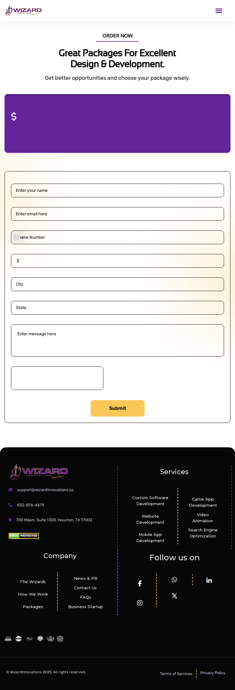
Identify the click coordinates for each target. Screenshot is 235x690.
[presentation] (57, 378)
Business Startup (85, 606)
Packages (33, 606)
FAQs (85, 597)
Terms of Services (176, 673)
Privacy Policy (212, 673)
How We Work (33, 594)
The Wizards (33, 581)
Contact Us (85, 587)
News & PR (85, 578)
